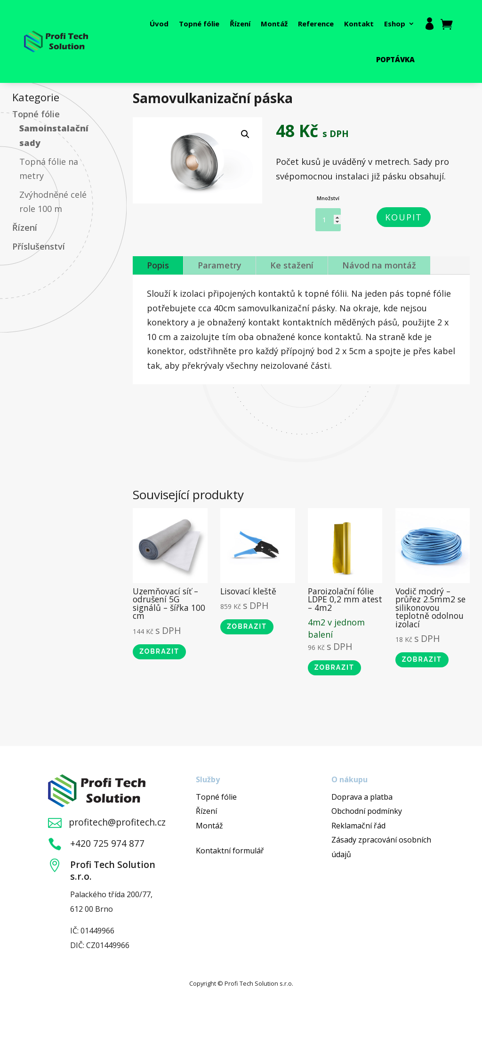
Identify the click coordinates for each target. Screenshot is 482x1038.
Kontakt (359, 23)
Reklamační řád (358, 825)
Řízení (240, 23)
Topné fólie (199, 23)
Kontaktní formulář (230, 850)
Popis (158, 265)
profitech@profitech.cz (117, 822)
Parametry (219, 265)
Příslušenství (38, 246)
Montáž (274, 23)
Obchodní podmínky (366, 811)
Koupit (403, 217)
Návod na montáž (379, 265)
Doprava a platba (362, 797)
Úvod (159, 23)
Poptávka (395, 59)
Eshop (394, 23)
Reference (316, 23)
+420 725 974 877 (107, 843)
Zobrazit (159, 651)
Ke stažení (291, 265)
